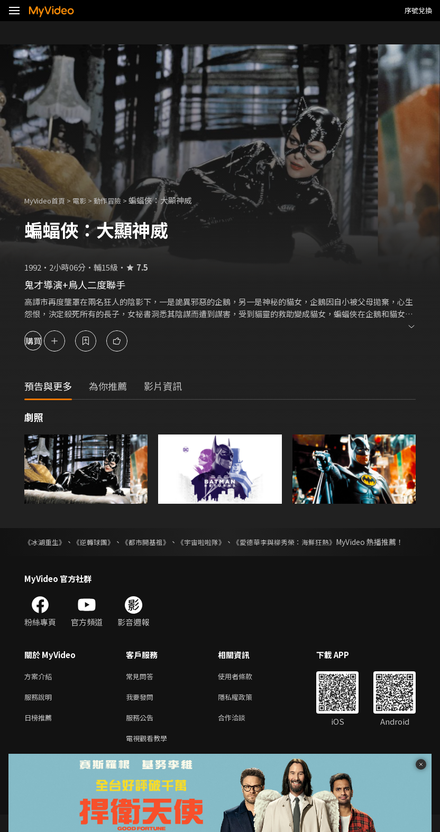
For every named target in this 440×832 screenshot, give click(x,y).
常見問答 (142, 688)
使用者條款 (244, 688)
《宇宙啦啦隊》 (216, 542)
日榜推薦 (40, 732)
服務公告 (142, 732)
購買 (45, 340)
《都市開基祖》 (156, 542)
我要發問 (142, 710)
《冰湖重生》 (46, 542)
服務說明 (40, 710)
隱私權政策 (244, 710)
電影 (88, 200)
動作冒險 (119, 200)
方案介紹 (40, 688)
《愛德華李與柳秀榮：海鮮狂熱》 (305, 542)
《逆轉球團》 (99, 542)
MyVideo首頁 (48, 200)
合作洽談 (240, 732)
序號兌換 (418, 10)
